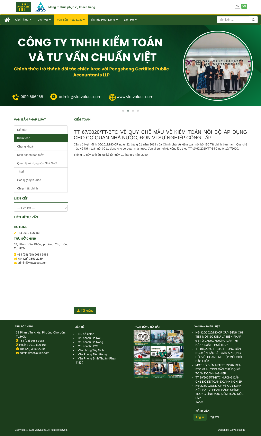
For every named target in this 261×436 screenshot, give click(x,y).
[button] (123, 111)
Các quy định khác (29, 180)
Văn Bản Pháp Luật (207, 326)
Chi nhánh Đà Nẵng (90, 342)
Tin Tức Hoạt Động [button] (104, 19)
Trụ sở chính (24, 326)
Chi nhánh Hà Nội (89, 338)
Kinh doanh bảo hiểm (30, 155)
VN (244, 6)
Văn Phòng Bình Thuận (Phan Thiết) (96, 360)
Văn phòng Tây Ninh (91, 350)
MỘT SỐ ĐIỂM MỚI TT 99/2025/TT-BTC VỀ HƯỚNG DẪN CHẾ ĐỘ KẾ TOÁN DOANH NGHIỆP (218, 369)
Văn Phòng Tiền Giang (92, 354)
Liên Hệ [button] (130, 19)
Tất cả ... (201, 402)
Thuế (20, 171)
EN (237, 6)
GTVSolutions (237, 429)
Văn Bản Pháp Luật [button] (71, 19)
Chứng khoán (26, 146)
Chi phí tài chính (27, 188)
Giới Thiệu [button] (23, 19)
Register (214, 417)
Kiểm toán (23, 138)
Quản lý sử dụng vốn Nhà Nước (37, 163)
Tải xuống (85, 310)
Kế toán (22, 129)
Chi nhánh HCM (88, 346)
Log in (200, 417)
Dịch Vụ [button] (44, 19)
